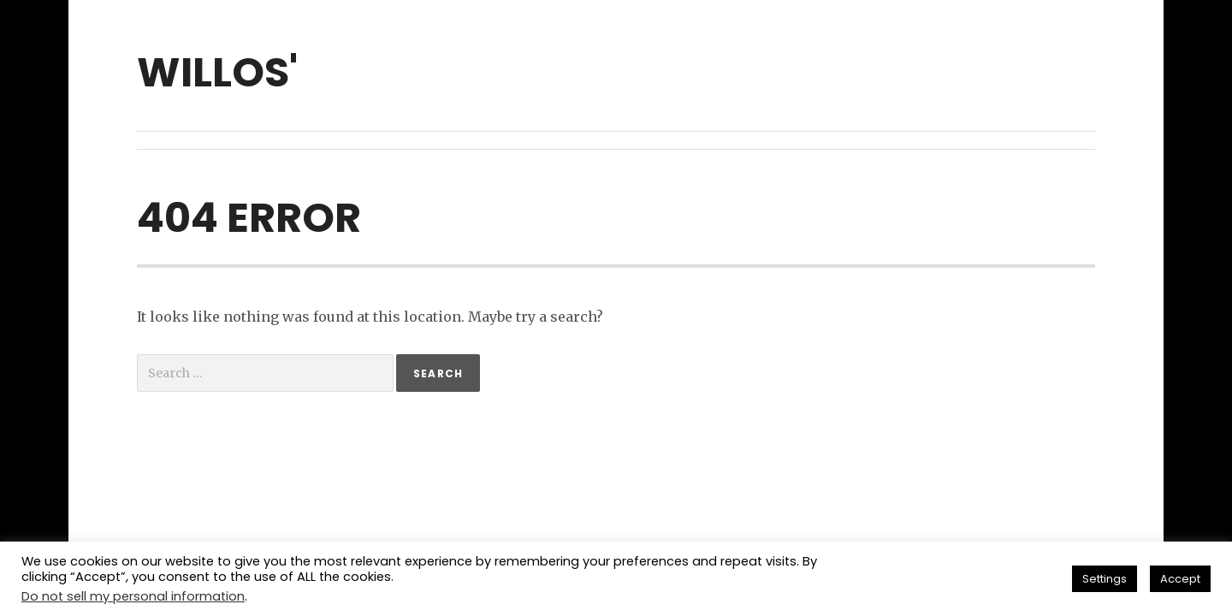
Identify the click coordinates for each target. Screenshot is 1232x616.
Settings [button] (1104, 579)
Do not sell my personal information (133, 596)
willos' (217, 72)
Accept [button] (1180, 579)
